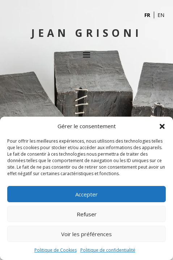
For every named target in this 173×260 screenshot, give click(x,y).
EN (160, 15)
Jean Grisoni (86, 33)
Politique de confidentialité (107, 250)
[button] (162, 126)
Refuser (87, 214)
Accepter (86, 194)
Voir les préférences (86, 234)
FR (147, 15)
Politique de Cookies (55, 250)
